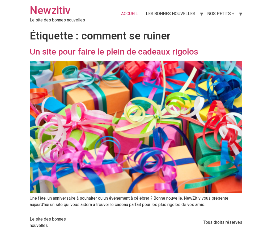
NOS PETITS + (220, 13)
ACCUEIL (129, 13)
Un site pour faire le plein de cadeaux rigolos (114, 52)
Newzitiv (50, 10)
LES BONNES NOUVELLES (170, 13)
